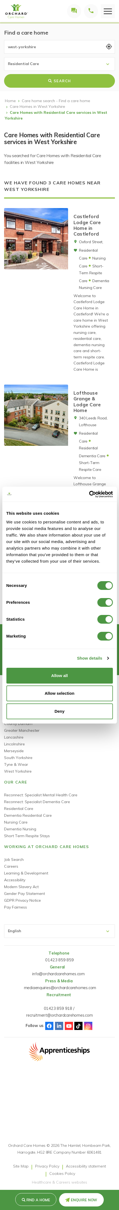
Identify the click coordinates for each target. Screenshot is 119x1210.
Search (59, 81)
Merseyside (14, 750)
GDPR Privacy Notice (22, 900)
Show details (89, 658)
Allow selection (59, 693)
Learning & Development (26, 873)
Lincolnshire (14, 744)
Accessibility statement (86, 1166)
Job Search (14, 859)
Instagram (88, 1026)
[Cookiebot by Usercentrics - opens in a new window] (89, 494)
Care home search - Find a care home (56, 100)
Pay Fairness (15, 907)
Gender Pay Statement (24, 893)
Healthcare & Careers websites (59, 1182)
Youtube (69, 1026)
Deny (59, 711)
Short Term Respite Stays (27, 835)
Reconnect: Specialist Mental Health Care (40, 795)
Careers (11, 866)
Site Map (21, 1166)
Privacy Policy (47, 1166)
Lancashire (13, 737)
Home (10, 100)
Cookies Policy (62, 1173)
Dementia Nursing (20, 829)
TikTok (78, 1026)
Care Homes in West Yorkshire (37, 106)
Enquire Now (84, 1200)
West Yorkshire (18, 771)
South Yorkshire (18, 757)
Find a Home (38, 1200)
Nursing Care (16, 822)
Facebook (49, 1026)
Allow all (59, 675)
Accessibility (14, 879)
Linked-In (59, 1026)
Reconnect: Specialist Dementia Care (37, 801)
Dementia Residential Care (28, 815)
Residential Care (18, 808)
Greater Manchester (21, 730)
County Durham (18, 723)
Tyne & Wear (16, 764)
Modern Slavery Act (21, 886)
